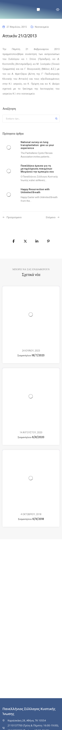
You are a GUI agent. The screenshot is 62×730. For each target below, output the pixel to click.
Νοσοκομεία (42, 26)
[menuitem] (38, 9)
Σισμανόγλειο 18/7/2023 (31, 355)
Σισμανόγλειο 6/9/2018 (31, 519)
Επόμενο (51, 217)
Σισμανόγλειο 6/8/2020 (31, 437)
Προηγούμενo (14, 217)
